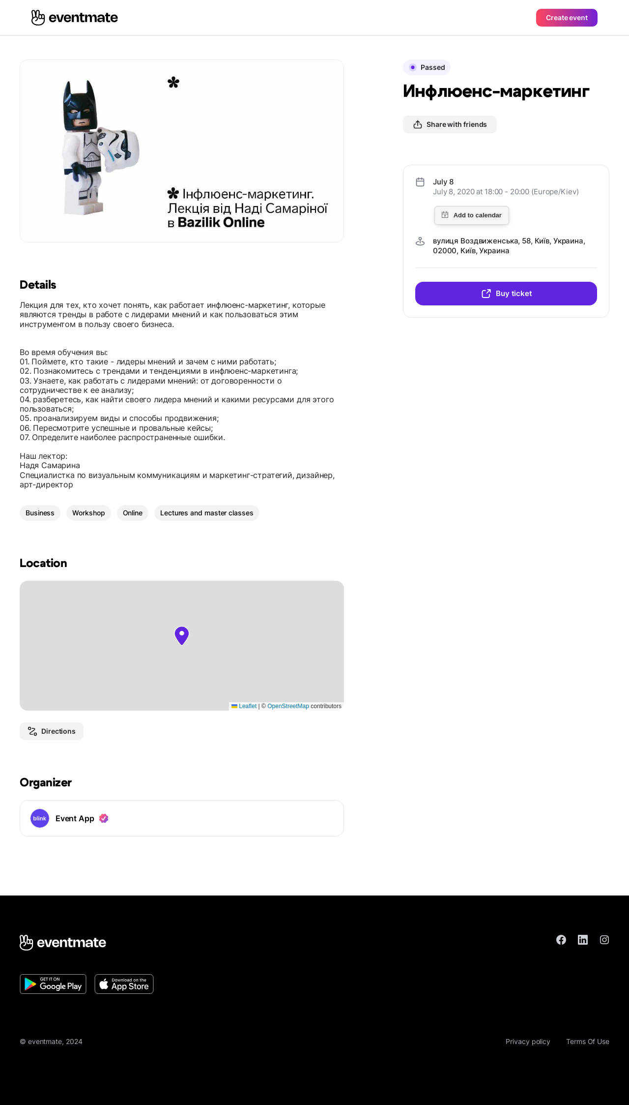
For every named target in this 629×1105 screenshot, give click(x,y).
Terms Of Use (587, 1041)
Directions (52, 731)
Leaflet (244, 706)
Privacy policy (528, 1041)
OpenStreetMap (288, 706)
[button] (182, 636)
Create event (567, 17)
